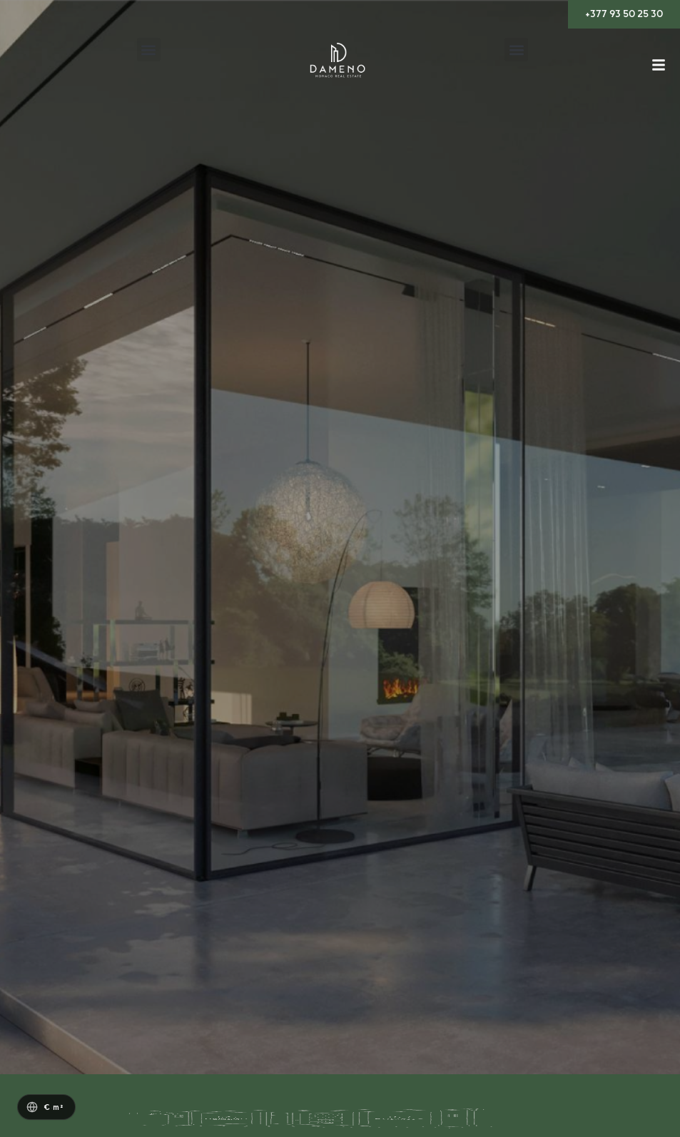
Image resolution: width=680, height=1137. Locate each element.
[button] (149, 49)
